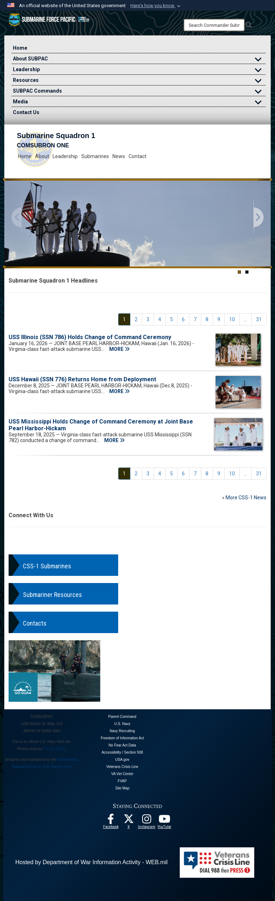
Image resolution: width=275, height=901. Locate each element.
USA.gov (122, 760)
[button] (156, 5)
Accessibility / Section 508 (122, 752)
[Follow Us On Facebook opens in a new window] (111, 821)
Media (139, 102)
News (118, 156)
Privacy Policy (54, 749)
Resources (139, 81)
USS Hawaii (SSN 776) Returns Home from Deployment (82, 379)
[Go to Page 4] (160, 319)
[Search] (214, 25)
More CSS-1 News (246, 497)
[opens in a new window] (146, 821)
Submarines (95, 156)
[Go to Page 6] (183, 319)
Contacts (35, 623)
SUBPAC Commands (139, 92)
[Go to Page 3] (148, 319)
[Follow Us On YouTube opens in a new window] (164, 821)
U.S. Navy (122, 724)
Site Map (122, 788)
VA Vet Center (122, 774)
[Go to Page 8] (207, 319)
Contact (137, 156)
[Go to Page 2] (136, 319)
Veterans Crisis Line (122, 767)
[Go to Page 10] (232, 319)
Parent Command (122, 717)
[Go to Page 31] (258, 319)
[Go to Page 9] (219, 319)
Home (20, 48)
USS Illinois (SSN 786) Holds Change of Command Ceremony (90, 337)
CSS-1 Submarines (47, 566)
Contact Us (26, 112)
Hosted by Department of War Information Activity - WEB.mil (91, 862)
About (42, 156)
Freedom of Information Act (122, 738)
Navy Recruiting (122, 731)
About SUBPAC (139, 59)
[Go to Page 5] (171, 319)
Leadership (139, 70)
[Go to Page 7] (195, 319)
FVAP (122, 781)
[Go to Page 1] (124, 319)
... (245, 319)
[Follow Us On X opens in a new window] (129, 821)
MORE (119, 349)
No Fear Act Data (122, 745)
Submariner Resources (52, 594)
